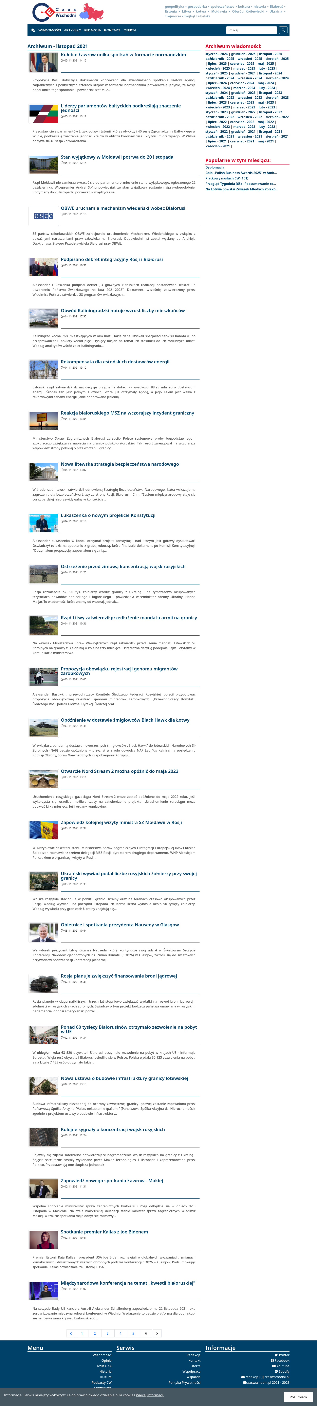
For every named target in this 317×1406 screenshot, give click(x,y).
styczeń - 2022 (216, 131)
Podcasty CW (102, 1382)
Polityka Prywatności (185, 1382)
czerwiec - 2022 (242, 122)
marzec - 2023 (244, 107)
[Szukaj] (251, 30)
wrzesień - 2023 (250, 97)
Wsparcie (193, 1377)
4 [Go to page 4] (120, 1333)
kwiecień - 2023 (218, 107)
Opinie (106, 1360)
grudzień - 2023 (243, 92)
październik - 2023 (220, 97)
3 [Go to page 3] (108, 1333)
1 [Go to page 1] (82, 1333)
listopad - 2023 (271, 92)
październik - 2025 (220, 58)
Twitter (284, 1355)
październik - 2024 (220, 78)
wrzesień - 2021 (250, 136)
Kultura (106, 1377)
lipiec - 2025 (217, 63)
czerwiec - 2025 (242, 63)
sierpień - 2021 (277, 136)
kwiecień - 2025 (218, 68)
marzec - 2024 (244, 88)
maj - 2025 (266, 63)
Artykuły (72, 30)
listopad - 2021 (271, 131)
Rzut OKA (104, 1366)
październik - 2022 (220, 117)
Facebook (282, 1360)
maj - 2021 (266, 141)
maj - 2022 (266, 122)
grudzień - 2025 (243, 54)
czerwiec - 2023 (242, 102)
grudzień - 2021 (243, 131)
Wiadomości (49, 30)
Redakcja (92, 30)
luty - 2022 (267, 126)
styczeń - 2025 (216, 73)
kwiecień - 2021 (218, 146)
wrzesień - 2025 (250, 58)
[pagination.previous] (71, 1333)
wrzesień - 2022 (250, 117)
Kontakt (112, 30)
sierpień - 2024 (277, 78)
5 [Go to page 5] (133, 1333)
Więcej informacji (150, 1395)
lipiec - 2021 (217, 141)
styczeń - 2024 (216, 92)
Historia (105, 1371)
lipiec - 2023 (217, 102)
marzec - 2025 (244, 68)
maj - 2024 (266, 83)
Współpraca (192, 1371)
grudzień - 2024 (243, 73)
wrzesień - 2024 (250, 78)
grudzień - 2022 (243, 112)
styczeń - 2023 (216, 112)
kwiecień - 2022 (218, 126)
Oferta (130, 30)
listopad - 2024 (271, 73)
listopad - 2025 (271, 54)
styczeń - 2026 (216, 54)
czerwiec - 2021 (242, 141)
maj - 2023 (266, 102)
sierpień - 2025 (277, 58)
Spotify (284, 1371)
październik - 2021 (220, 136)
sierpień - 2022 (277, 117)
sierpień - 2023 (277, 97)
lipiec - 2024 (217, 83)
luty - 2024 (267, 88)
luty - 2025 (267, 68)
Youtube (283, 1366)
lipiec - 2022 (217, 122)
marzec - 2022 (244, 126)
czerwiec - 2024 (242, 83)
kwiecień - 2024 (218, 88)
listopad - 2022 (271, 112)
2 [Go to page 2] (95, 1333)
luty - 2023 (267, 107)
